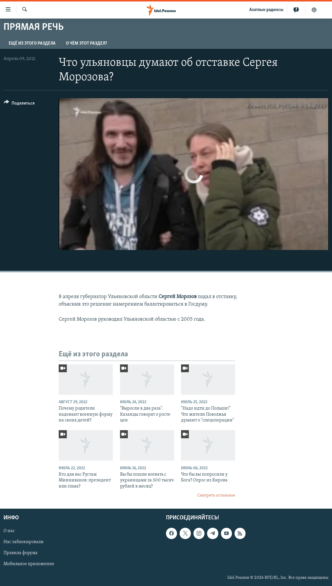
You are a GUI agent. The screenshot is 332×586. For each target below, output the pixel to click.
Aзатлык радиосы (266, 10)
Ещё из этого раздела (32, 43)
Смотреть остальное (216, 495)
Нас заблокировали (23, 542)
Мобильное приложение (28, 564)
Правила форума (20, 553)
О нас (9, 531)
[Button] (19, 104)
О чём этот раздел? (86, 43)
